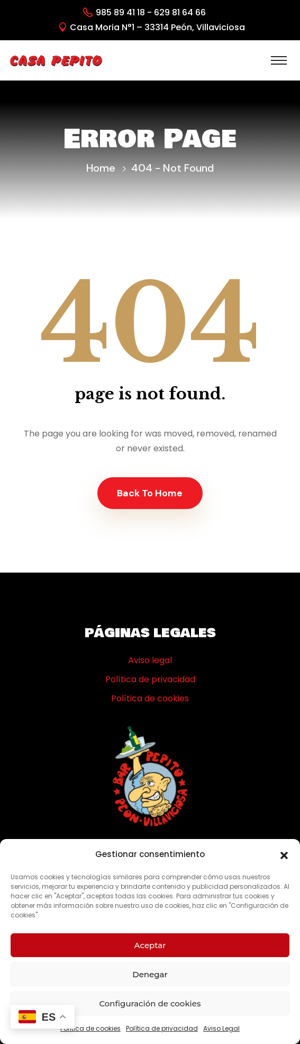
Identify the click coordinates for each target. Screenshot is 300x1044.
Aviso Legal (221, 1028)
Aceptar (150, 945)
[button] (284, 854)
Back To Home (150, 493)
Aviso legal (150, 660)
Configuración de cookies (150, 1003)
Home (100, 168)
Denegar (149, 974)
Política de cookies (90, 1028)
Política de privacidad (162, 1028)
